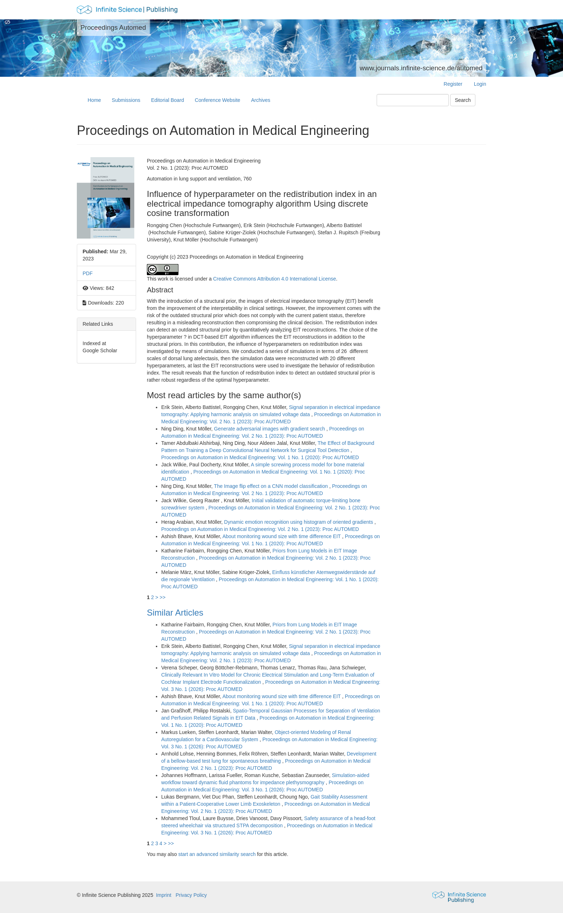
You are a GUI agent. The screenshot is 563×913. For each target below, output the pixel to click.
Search (463, 100)
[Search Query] (413, 100)
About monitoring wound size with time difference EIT (282, 536)
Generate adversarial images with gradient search (270, 429)
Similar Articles (175, 612)
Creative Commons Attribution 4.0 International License (274, 279)
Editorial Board (167, 100)
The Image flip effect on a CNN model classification (271, 486)
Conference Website (218, 100)
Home (94, 100)
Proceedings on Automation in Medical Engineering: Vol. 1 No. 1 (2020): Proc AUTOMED (260, 457)
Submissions (126, 100)
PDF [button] (88, 273)
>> (162, 597)
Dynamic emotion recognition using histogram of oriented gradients (299, 522)
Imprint (163, 895)
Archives (260, 100)
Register (453, 84)
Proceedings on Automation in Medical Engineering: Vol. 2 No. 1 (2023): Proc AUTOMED (260, 529)
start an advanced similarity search (217, 854)
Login (480, 84)
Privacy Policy (191, 895)
